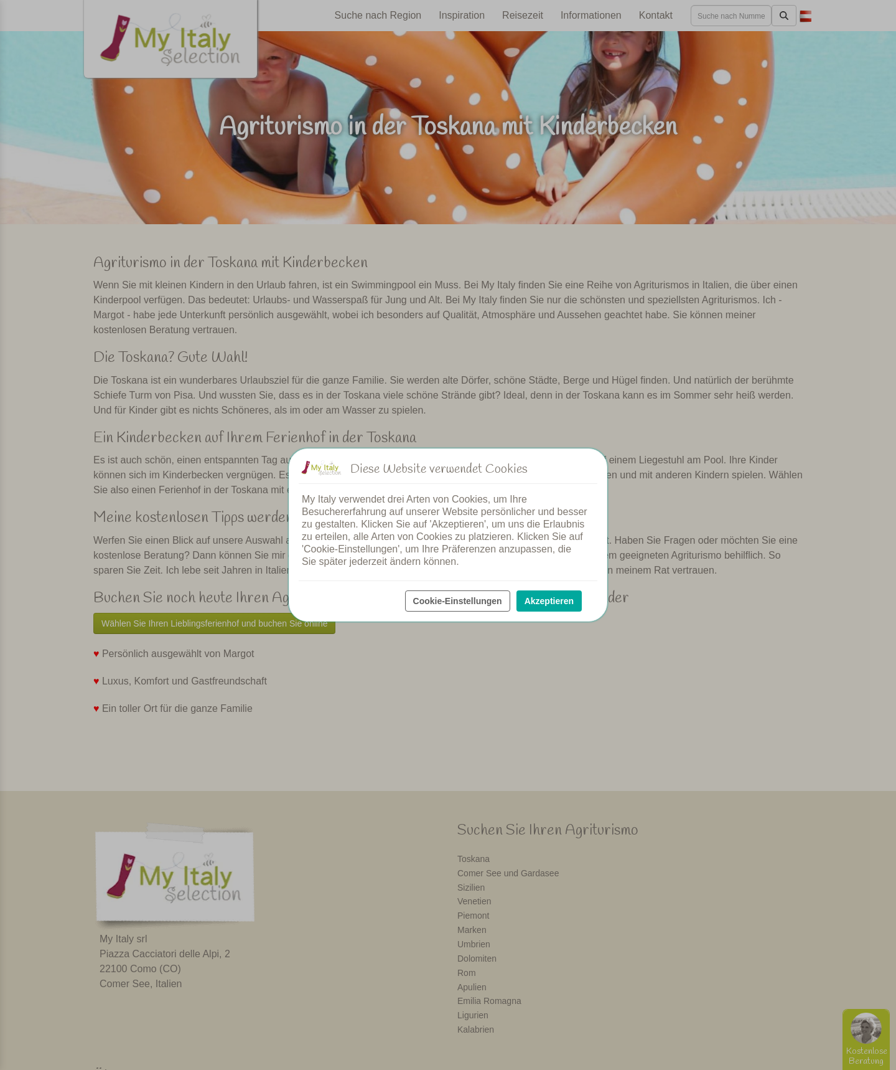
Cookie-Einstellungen (457, 601)
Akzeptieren (549, 601)
